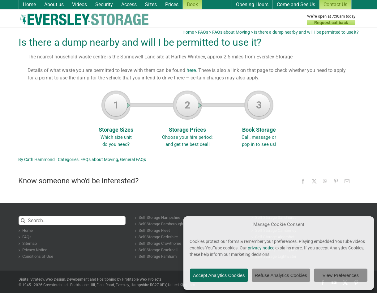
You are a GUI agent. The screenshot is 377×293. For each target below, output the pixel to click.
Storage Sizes (116, 121)
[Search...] (72, 220)
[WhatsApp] (325, 181)
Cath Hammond (39, 159)
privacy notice (261, 247)
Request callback (331, 22)
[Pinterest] (335, 181)
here (191, 70)
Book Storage (259, 121)
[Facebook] (303, 181)
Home (188, 32)
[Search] (23, 220)
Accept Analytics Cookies (219, 275)
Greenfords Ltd (55, 285)
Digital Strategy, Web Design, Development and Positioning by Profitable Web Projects (90, 279)
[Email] (347, 181)
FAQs (203, 32)
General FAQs (133, 159)
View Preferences (341, 275)
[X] (314, 181)
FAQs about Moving (231, 32)
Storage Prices (187, 121)
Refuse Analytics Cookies (281, 275)
